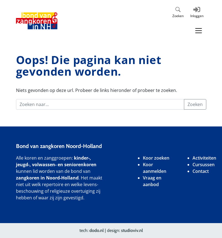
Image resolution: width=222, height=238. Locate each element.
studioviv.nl (132, 230)
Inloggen (197, 16)
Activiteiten (204, 158)
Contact (200, 171)
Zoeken (178, 16)
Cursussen (203, 165)
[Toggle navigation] (198, 30)
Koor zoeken (156, 158)
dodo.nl (96, 230)
